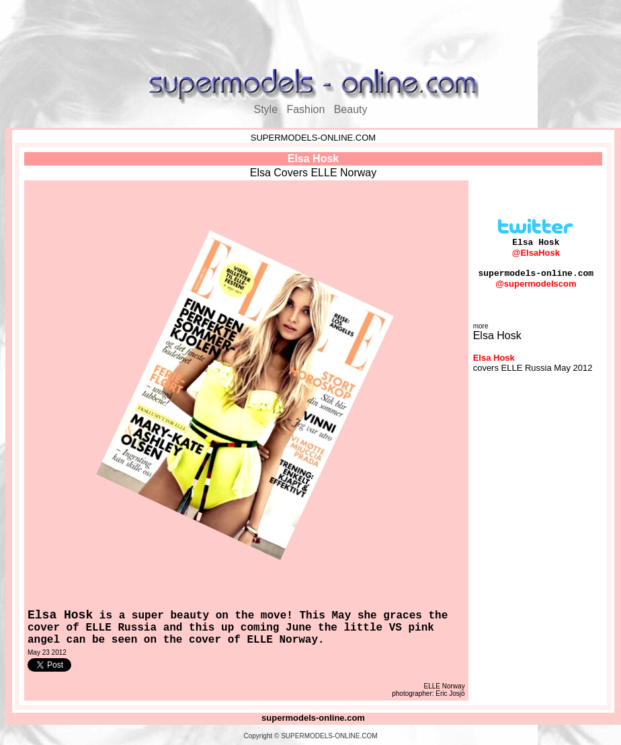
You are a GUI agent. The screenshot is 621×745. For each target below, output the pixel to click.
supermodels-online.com (313, 718)
